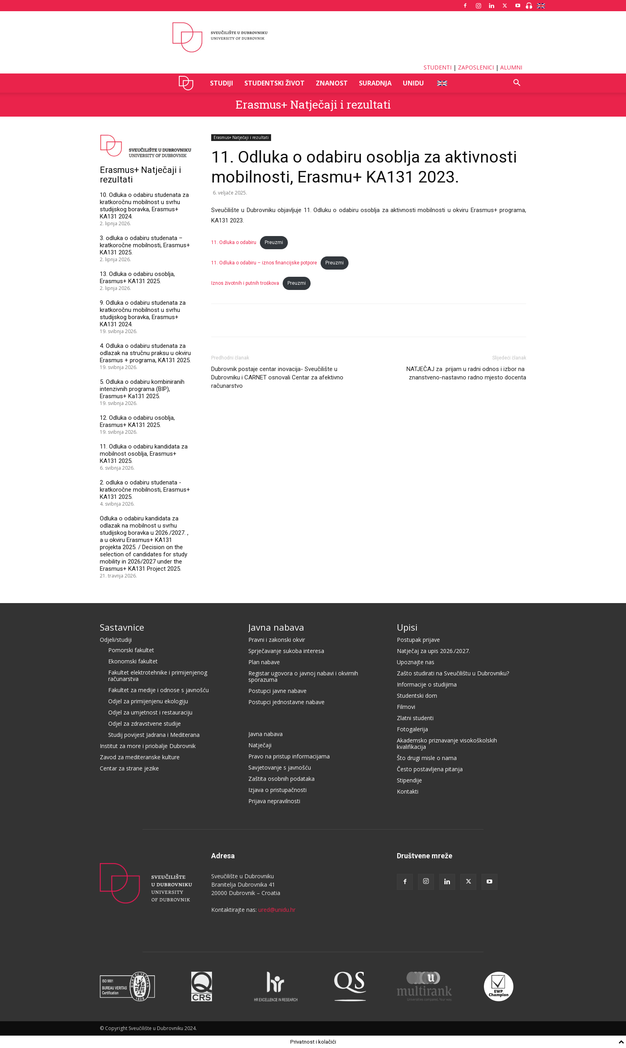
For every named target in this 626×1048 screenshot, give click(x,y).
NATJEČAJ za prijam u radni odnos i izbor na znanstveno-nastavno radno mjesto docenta (466, 373)
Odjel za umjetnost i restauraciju (150, 712)
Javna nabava (276, 627)
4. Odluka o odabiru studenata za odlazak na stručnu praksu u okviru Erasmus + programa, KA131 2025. (145, 353)
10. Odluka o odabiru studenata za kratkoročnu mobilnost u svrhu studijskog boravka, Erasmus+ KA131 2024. (144, 205)
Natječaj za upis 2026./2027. (433, 651)
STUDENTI (438, 67)
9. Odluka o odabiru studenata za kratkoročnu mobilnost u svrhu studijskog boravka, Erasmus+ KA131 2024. (143, 313)
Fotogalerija (412, 729)
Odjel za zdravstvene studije (144, 723)
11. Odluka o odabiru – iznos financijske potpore (264, 263)
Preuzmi (274, 242)
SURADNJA (375, 83)
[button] (516, 83)
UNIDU (188, 83)
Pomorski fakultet (131, 650)
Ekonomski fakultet (133, 661)
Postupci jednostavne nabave (286, 702)
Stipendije (409, 780)
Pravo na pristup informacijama (289, 756)
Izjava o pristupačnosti (277, 790)
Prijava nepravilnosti (274, 801)
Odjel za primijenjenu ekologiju (148, 701)
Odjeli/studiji (116, 639)
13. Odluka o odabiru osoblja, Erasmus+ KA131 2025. (137, 277)
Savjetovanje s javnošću (279, 767)
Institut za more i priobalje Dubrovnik (148, 746)
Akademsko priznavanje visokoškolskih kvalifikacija (447, 743)
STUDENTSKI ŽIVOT (274, 83)
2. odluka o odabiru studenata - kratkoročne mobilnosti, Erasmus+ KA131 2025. (145, 489)
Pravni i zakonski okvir (276, 639)
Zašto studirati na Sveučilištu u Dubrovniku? (453, 673)
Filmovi (406, 707)
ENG (441, 83)
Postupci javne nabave (277, 691)
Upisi (407, 627)
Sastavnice (122, 627)
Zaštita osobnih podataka (281, 778)
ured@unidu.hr (276, 909)
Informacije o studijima (427, 684)
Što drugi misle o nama (427, 758)
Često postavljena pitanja (430, 769)
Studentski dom (417, 695)
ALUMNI (511, 67)
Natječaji (259, 745)
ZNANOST (332, 83)
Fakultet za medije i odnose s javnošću (158, 690)
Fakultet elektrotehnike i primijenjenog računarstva (157, 676)
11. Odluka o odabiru (233, 242)
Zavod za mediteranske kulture (140, 757)
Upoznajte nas (415, 662)
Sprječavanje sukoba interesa (286, 651)
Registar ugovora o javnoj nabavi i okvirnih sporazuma (303, 676)
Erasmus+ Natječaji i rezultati (313, 104)
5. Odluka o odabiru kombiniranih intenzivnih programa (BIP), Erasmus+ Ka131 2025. (142, 389)
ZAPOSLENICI (476, 67)
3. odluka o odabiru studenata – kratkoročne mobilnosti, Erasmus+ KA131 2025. (145, 245)
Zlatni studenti (415, 718)
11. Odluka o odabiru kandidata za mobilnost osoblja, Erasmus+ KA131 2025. (144, 453)
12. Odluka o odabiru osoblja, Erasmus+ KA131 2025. (137, 421)
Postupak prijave (418, 639)
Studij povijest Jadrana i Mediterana (154, 734)
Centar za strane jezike (129, 768)
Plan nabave (264, 662)
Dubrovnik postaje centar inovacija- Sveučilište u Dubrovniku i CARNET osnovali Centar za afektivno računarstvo (277, 377)
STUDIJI (221, 83)
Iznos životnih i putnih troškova (245, 283)
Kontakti (407, 791)
